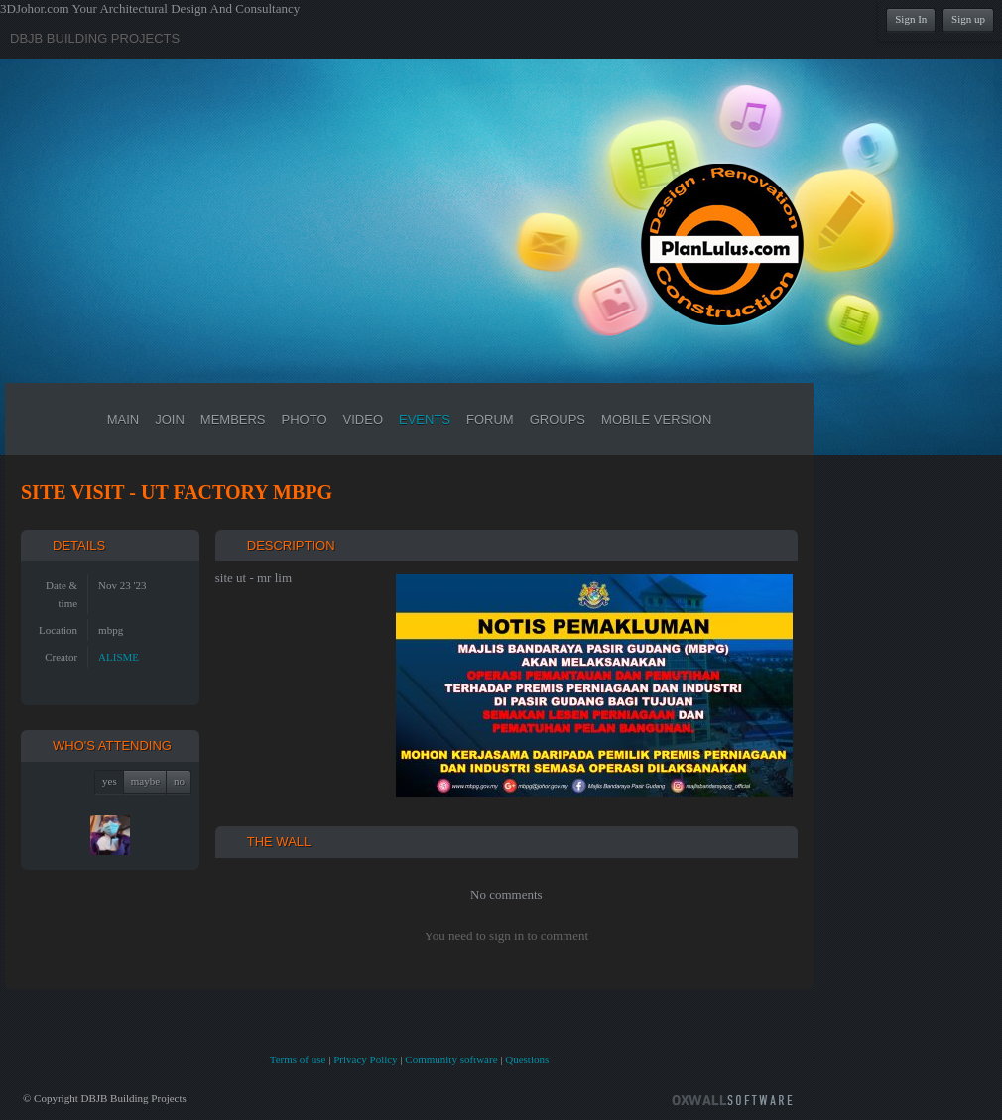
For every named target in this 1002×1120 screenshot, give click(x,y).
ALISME (118, 657)
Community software (451, 1059)
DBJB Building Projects (95, 38)
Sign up (968, 19)
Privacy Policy (365, 1059)
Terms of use (298, 1059)
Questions (527, 1059)
